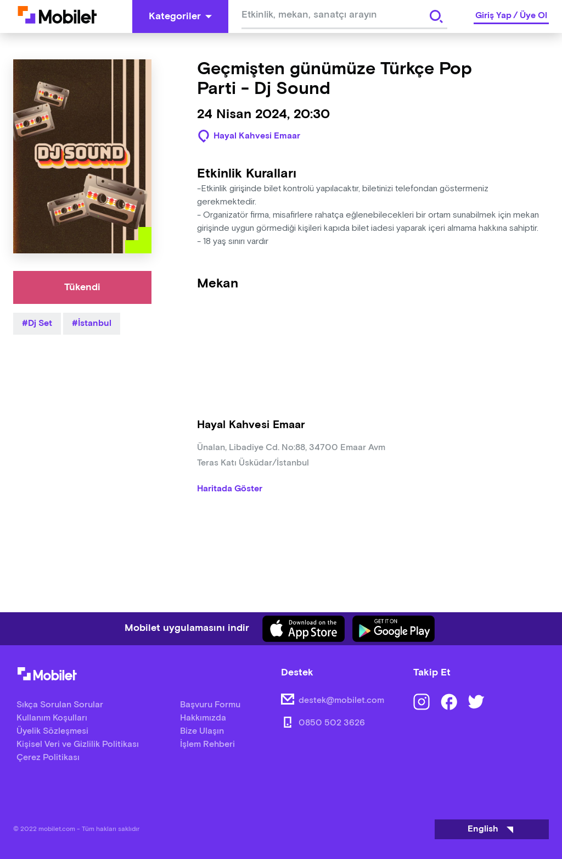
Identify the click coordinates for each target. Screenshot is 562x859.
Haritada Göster (229, 489)
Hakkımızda (203, 718)
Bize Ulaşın (202, 731)
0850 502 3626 (332, 723)
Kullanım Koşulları (51, 718)
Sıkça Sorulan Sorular (59, 705)
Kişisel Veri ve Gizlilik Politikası (77, 744)
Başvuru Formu (210, 705)
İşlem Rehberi (207, 744)
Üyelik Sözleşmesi (52, 731)
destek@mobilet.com (341, 700)
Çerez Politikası (48, 757)
